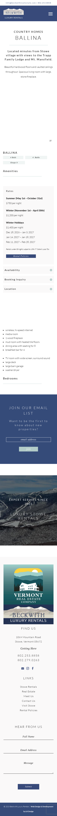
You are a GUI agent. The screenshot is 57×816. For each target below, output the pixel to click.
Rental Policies (21, 256)
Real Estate (28, 691)
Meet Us (29, 696)
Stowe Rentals (28, 686)
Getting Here (29, 648)
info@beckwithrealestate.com (21, 3)
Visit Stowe (28, 705)
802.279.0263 (29, 660)
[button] (50, 13)
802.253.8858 (44, 3)
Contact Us (28, 700)
